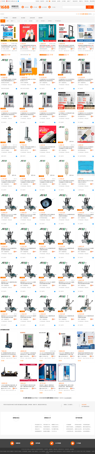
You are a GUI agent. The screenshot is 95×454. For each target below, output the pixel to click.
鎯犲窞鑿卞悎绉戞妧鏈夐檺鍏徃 (7, 388)
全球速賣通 (24, 451)
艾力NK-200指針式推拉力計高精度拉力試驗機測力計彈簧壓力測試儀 (47, 181)
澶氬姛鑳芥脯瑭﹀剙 (88, 50)
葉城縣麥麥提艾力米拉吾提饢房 (41, 431)
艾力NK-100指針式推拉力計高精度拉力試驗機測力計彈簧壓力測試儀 (66, 181)
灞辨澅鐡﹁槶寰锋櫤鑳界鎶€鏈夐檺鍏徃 (82, 48)
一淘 (40, 451)
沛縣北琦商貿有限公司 (79, 431)
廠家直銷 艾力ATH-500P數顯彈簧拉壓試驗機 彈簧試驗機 (86, 316)
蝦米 (55, 451)
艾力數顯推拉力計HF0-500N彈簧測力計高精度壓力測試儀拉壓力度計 (85, 147)
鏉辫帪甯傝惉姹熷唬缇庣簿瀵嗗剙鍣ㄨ (64, 388)
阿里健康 (88, 451)
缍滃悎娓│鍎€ (81, 50)
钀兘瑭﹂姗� (69, 50)
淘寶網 (29, 451)
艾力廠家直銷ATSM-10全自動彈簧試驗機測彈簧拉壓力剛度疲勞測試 (28, 114)
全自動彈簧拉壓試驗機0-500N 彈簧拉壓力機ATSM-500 (28, 80)
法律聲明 (46, 449)
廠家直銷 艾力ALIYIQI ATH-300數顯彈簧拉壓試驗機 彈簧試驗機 (8, 215)
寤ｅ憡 (15, 47)
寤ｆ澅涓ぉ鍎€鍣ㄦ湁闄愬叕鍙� (5, 48)
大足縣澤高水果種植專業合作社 (73, 431)
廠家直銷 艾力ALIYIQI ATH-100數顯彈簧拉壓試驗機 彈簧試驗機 (28, 215)
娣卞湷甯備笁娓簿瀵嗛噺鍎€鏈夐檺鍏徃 (45, 356)
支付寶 (78, 451)
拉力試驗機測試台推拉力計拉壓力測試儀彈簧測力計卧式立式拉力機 (8, 147)
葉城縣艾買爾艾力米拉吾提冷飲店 (50, 431)
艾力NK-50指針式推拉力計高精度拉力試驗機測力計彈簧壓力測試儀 (8, 181)
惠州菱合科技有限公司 (5, 82)
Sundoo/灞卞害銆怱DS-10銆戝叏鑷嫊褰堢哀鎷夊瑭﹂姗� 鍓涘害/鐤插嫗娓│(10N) (28, 353)
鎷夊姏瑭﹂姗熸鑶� (50, 50)
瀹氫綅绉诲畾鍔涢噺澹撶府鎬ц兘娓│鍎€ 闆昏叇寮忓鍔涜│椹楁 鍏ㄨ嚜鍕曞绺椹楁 (86, 353)
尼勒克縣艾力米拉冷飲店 (48, 424)
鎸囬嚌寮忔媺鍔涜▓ (30, 50)
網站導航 (72, 449)
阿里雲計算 (59, 451)
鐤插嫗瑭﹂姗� (31, 358)
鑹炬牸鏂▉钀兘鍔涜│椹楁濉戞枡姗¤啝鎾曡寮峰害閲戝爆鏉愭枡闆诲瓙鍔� (66, 46)
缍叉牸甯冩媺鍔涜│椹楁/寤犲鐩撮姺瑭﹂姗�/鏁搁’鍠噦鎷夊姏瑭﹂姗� (27, 386)
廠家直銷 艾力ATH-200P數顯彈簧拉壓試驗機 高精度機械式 (66, 215)
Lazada (47, 452)
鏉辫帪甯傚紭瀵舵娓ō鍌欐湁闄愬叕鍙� (7, 356)
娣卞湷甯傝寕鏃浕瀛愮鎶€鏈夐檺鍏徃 (26, 356)
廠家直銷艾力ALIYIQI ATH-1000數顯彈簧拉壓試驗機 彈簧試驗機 (28, 283)
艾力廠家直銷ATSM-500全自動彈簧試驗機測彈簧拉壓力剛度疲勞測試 (66, 80)
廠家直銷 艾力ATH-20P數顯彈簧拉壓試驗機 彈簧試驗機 (28, 249)
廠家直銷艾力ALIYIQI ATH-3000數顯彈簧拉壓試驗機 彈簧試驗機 (66, 283)
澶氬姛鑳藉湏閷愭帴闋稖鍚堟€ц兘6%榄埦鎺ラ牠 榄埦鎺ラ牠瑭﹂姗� (86, 46)
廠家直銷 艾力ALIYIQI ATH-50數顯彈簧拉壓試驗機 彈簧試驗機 (28, 316)
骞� (16, 48)
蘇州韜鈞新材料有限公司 (71, 429)
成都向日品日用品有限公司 (80, 429)
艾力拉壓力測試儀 (71, 404)
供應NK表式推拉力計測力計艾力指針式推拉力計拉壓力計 (85, 181)
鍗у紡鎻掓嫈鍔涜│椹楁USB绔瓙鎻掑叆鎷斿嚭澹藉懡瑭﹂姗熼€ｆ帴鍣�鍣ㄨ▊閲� (8, 46)
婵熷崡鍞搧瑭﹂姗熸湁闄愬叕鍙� (26, 388)
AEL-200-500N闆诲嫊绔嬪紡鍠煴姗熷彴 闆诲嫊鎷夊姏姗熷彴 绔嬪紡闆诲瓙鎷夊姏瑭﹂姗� (47, 353)
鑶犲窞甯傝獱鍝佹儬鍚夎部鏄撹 (24, 48)
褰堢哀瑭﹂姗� (12, 358)
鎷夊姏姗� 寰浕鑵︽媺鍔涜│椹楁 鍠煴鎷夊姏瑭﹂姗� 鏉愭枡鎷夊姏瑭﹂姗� (66, 386)
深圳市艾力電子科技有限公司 (24, 150)
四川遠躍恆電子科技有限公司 (63, 116)
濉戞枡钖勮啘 (42, 50)
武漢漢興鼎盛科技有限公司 (88, 424)
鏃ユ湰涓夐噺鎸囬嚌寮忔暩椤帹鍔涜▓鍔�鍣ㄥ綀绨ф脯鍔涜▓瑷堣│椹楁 (28, 46)
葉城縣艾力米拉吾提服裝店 (40, 426)
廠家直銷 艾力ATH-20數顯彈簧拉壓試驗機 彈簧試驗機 (9, 283)
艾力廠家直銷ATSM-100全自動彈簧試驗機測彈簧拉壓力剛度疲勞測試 (9, 114)
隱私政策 (55, 449)
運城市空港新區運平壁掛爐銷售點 (73, 426)
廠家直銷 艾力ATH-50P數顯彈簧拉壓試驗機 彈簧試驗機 (66, 249)
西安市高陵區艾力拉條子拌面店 (50, 429)
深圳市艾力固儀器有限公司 (5, 150)
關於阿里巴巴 (61, 449)
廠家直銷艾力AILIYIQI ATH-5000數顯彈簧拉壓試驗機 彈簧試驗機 (86, 249)
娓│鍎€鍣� (4, 50)
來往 (81, 451)
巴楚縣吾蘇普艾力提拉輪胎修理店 (50, 426)
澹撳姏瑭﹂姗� (4, 358)
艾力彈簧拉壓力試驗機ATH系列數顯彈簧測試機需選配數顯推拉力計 (8, 80)
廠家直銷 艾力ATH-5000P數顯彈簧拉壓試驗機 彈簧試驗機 (9, 249)
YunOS (64, 451)
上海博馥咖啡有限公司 (79, 426)
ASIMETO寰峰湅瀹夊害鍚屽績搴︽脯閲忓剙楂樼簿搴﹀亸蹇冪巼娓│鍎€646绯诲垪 (9, 386)
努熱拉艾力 (37, 429)
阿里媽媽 (51, 451)
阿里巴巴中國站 (18, 451)
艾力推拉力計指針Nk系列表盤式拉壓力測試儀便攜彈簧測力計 (47, 147)
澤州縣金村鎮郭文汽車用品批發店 (82, 424)
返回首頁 (61, 398)
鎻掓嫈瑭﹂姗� (10, 50)
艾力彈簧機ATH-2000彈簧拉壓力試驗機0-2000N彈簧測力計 (66, 114)
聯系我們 (67, 449)
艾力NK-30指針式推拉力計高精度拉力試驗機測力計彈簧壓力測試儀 (27, 181)
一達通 (92, 451)
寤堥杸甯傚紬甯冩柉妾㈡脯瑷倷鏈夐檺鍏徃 (44, 48)
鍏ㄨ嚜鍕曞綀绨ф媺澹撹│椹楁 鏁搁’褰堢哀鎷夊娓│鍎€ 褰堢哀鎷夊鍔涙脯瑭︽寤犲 (8, 353)
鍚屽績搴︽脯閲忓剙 (5, 390)
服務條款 (51, 449)
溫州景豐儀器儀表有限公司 (82, 150)
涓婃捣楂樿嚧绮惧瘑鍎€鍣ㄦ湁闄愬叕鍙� (64, 356)
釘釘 (84, 451)
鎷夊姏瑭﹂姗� (62, 50)
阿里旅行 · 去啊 (45, 451)
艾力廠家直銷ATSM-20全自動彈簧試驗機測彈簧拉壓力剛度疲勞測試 (47, 80)
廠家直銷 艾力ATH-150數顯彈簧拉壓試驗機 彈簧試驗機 (47, 316)
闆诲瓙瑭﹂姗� (50, 358)
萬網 (72, 451)
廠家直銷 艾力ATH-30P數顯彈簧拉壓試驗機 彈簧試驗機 (66, 316)
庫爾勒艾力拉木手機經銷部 (57, 424)
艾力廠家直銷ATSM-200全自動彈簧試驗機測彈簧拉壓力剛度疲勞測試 (47, 114)
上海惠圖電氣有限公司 (44, 150)
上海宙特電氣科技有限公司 (82, 184)
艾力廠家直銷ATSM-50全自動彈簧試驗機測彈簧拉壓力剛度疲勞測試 (85, 80)
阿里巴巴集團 (3, 451)
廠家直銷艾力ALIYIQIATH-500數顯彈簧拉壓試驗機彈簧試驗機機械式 (86, 215)
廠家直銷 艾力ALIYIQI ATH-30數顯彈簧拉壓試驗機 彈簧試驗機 (47, 283)
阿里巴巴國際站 (10, 451)
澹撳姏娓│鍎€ (88, 358)
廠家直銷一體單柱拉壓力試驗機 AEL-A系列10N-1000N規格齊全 (28, 147)
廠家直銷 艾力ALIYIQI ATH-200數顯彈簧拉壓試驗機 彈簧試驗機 (8, 316)
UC (75, 451)
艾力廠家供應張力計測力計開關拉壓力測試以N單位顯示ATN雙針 (47, 215)
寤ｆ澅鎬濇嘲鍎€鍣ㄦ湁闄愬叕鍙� (83, 356)
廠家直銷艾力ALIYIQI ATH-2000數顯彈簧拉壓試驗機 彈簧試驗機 (85, 283)
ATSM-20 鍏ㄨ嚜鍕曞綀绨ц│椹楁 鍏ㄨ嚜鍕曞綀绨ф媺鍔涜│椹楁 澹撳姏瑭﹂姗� (66, 353)
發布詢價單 (84, 404)
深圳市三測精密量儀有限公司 (24, 82)
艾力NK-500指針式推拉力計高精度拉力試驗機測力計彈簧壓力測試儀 (66, 147)
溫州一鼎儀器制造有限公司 (44, 82)
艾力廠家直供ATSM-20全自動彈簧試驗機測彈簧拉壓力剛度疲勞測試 (85, 114)
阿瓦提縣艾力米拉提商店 (40, 424)
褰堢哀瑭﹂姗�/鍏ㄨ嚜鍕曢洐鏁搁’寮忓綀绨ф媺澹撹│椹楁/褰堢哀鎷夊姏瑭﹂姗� (47, 386)
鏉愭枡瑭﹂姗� (69, 390)
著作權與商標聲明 (39, 449)
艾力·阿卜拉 (54, 431)
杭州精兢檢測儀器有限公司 (44, 217)
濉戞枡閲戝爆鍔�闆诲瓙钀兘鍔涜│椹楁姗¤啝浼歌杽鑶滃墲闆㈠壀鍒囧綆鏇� (47, 46)
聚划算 (36, 451)
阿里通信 (68, 451)
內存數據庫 (68, 424)
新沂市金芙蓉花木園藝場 (88, 429)
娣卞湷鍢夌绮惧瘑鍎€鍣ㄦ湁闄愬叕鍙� (63, 48)
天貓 (33, 451)
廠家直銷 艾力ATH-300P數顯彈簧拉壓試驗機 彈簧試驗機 (47, 249)
